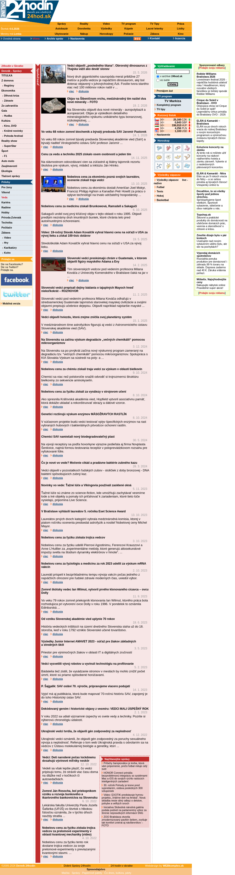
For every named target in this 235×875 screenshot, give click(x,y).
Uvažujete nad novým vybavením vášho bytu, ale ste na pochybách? (212, 241)
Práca (180, 23)
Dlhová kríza (10, 95)
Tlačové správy (10, 176)
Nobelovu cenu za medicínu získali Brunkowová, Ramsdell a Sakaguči (89, 206)
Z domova (7, 80)
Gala (4, 110)
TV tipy (160, 109)
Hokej (159, 195)
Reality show (9, 140)
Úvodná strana (10, 38)
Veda (4, 197)
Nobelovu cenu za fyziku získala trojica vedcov (73, 537)
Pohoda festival (12, 135)
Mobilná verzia (10, 303)
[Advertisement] (126, 11)
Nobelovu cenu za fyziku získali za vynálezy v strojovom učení (83, 391)
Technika (6, 222)
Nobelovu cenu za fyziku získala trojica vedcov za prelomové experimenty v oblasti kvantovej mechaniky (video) (68, 831)
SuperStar (9, 145)
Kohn (6, 252)
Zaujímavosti (9, 166)
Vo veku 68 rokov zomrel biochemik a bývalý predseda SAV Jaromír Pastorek (93, 131)
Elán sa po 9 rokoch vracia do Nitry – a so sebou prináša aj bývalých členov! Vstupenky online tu (212, 179)
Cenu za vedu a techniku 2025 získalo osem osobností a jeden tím (86, 154)
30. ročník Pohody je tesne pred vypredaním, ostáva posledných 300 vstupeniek (122, 788)
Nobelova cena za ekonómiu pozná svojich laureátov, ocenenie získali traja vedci (103, 178)
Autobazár (61, 28)
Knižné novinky (12, 130)
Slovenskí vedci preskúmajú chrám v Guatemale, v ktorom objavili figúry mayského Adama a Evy (107, 260)
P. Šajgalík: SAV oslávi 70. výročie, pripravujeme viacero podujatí (85, 686)
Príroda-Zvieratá (11, 217)
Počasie (128, 33)
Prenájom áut (164, 90)
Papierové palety (92, 872)
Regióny (8, 85)
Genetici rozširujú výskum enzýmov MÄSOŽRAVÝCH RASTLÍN (84, 414)
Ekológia (6, 171)
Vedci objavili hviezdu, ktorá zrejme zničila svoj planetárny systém (86, 317)
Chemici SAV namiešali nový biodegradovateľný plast (78, 436)
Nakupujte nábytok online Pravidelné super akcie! (211, 283)
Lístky (180, 28)
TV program (129, 23)
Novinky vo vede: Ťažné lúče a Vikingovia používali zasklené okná (86, 485)
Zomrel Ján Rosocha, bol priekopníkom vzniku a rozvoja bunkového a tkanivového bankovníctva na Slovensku (70, 794)
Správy (61, 23)
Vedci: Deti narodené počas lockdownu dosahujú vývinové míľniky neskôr (69, 759)
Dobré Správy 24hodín (76, 865)
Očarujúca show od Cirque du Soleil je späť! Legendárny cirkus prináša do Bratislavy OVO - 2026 (212, 107)
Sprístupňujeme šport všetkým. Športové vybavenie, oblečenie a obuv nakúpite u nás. (211, 200)
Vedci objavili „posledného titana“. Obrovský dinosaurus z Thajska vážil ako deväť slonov (107, 67)
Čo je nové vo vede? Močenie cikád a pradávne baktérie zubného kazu (89, 462)
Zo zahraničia (9, 105)
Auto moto (7, 161)
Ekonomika (8, 90)
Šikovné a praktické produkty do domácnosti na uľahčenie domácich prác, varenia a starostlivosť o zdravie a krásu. (212, 221)
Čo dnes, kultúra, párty (117, 872)
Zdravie (7, 100)
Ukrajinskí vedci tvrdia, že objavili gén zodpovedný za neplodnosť (86, 731)
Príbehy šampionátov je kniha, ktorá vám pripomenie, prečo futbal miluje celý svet (124, 766)
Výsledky (106, 28)
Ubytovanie (61, 33)
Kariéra (5, 202)
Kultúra (5, 120)
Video (106, 23)
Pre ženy (6, 187)
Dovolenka (84, 28)
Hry (5, 242)
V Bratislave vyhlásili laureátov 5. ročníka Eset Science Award (83, 511)
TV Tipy (154, 23)
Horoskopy (106, 33)
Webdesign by (164, 865)
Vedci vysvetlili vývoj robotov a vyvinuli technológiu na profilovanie (87, 663)
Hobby (5, 212)
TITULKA (6, 75)
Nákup (84, 33)
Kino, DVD (9, 125)
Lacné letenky (154, 28)
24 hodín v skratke (121, 865)
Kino (181, 33)
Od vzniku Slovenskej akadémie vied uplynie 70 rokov (78, 619)
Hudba (7, 115)
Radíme (6, 207)
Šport (4, 150)
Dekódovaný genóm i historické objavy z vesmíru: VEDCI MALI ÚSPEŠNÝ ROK (95, 708)
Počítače (6, 227)
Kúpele (128, 28)
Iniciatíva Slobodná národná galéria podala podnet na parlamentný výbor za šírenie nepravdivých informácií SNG (124, 810)
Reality (84, 23)
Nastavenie (162, 134)
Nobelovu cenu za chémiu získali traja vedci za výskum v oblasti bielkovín (91, 369)
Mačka (66, 872)
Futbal (159, 187)
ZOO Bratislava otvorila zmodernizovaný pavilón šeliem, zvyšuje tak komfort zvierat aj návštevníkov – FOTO (124, 821)
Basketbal (162, 200)
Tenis (159, 191)
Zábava (154, 33)
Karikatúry (9, 247)
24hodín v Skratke (12, 65)
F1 (4, 155)
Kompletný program (168, 104)
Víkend (5, 192)
